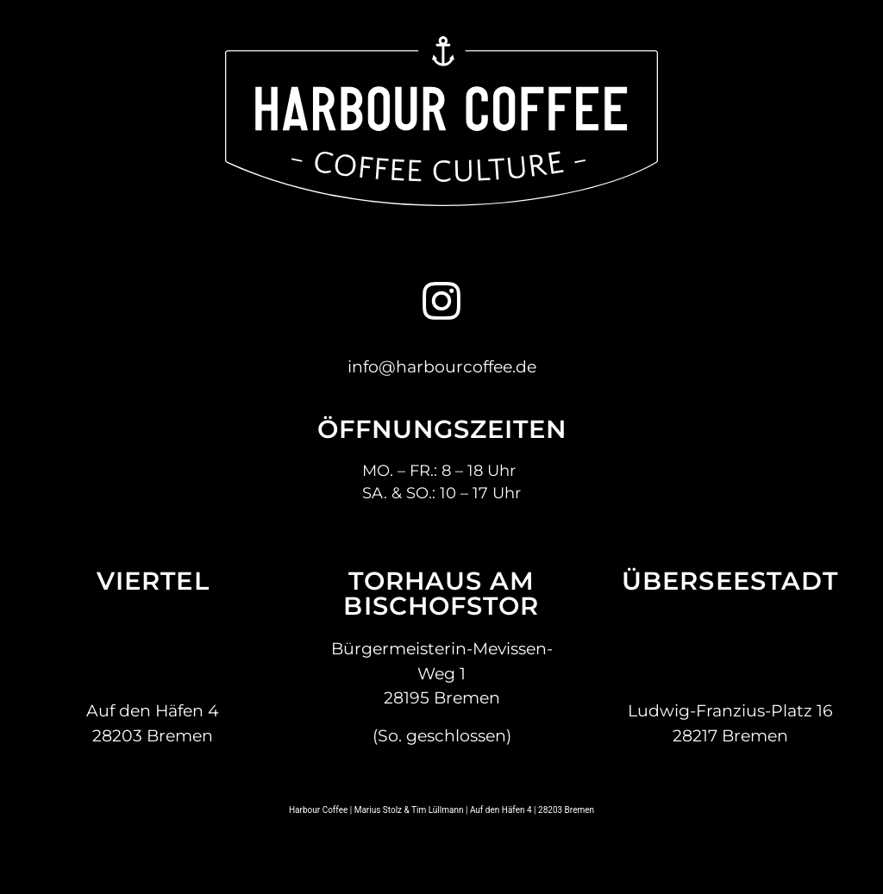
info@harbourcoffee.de (442, 366)
